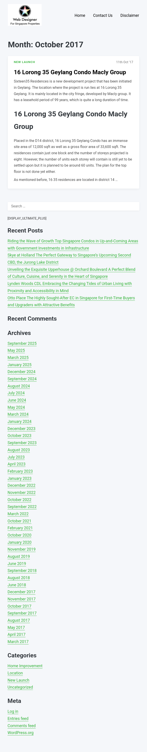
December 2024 (22, 371)
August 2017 (19, 620)
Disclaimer (129, 15)
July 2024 (16, 393)
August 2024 (19, 386)
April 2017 (17, 634)
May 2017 (16, 627)
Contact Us (102, 15)
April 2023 (17, 464)
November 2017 (22, 599)
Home (80, 15)
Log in (13, 711)
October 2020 (19, 535)
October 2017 (19, 606)
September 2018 (22, 570)
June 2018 (17, 585)
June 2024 (17, 400)
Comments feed (22, 726)
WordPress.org (21, 732)
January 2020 (20, 542)
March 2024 (18, 414)
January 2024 (20, 421)
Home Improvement (25, 666)
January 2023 (20, 478)
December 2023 (22, 428)
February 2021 (20, 528)
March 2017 (18, 641)
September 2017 (22, 613)
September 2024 (22, 379)
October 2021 (19, 521)
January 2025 (20, 365)
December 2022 (22, 485)
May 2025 (16, 350)
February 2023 (20, 471)
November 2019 (22, 549)
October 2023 (19, 435)
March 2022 (18, 514)
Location (15, 673)
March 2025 (18, 357)
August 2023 (19, 450)
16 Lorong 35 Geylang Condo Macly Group (70, 72)
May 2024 (16, 407)
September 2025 (22, 343)
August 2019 (19, 556)
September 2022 (22, 506)
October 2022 (19, 500)
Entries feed (18, 718)
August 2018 (19, 578)
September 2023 (22, 443)
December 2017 (22, 592)
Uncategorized (20, 687)
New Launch (18, 680)
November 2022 (22, 492)
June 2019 (17, 563)
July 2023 (16, 457)
